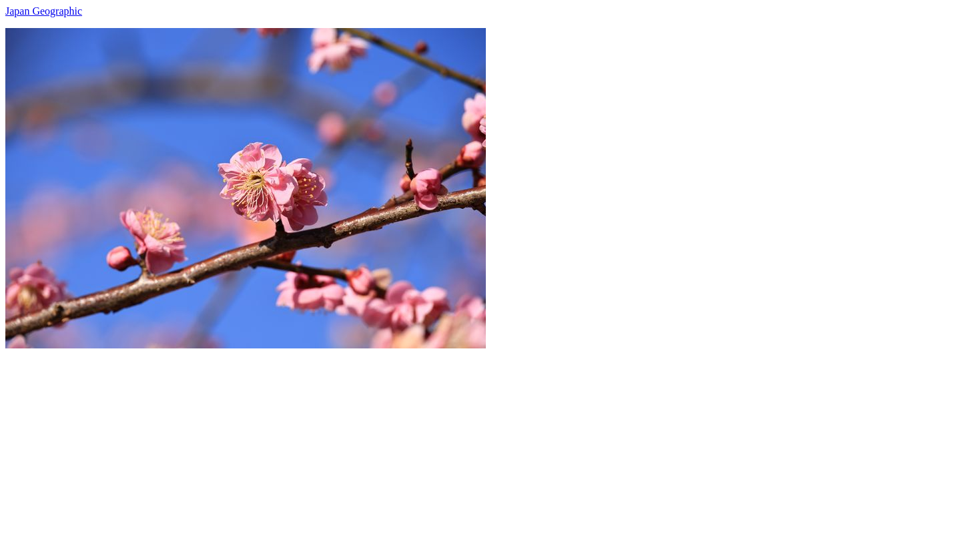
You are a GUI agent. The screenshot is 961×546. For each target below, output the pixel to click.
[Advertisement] (405, 441)
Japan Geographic (43, 11)
